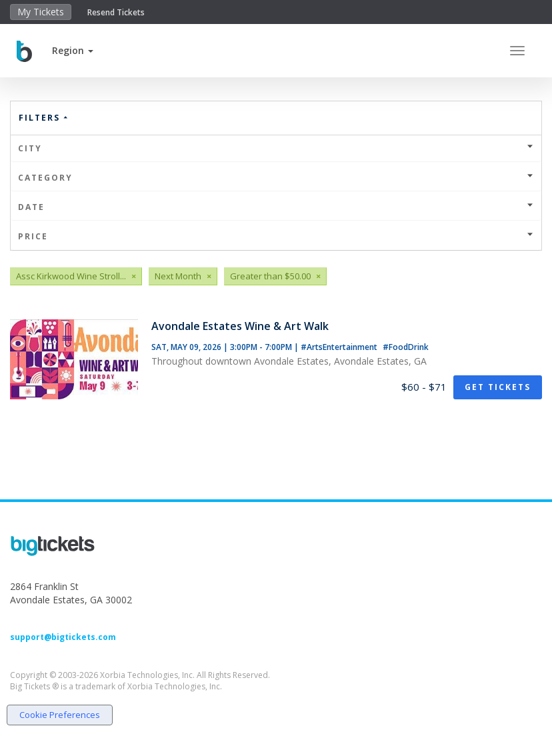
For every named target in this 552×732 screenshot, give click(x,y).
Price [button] (276, 236)
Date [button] (276, 207)
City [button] (276, 148)
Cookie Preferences (59, 715)
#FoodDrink (406, 347)
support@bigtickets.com (63, 637)
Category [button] (276, 177)
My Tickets (40, 11)
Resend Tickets (116, 12)
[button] (72, 50)
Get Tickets (498, 387)
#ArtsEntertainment (340, 347)
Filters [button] (44, 117)
